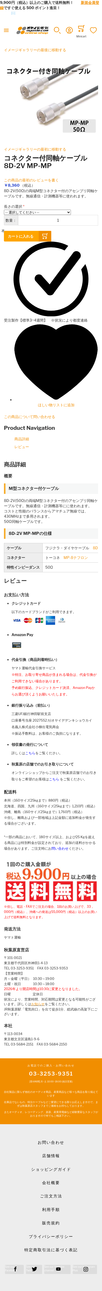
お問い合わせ (51, 1142)
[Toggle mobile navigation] (6, 30)
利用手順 (51, 1209)
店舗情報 (51, 1155)
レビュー (21, 446)
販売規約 (51, 1223)
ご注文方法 (51, 1196)
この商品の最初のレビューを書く (31, 180)
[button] (57, 30)
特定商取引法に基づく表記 (51, 1250)
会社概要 (51, 1182)
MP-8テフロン (76, 557)
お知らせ (38, 1004)
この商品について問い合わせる (29, 416)
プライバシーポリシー (51, 1236)
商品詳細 (21, 439)
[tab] (51, 465)
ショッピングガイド (51, 1169)
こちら (30, 753)
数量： (10, 220)
